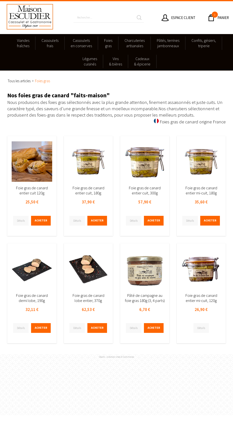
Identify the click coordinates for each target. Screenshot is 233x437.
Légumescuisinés (90, 61)
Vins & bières (115, 61)
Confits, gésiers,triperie (203, 43)
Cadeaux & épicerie (142, 61)
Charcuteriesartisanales (135, 43)
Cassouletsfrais (50, 43)
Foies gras (42, 81)
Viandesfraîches (23, 43)
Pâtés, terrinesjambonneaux (168, 43)
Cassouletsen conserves (81, 43)
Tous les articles (19, 81)
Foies (108, 43)
